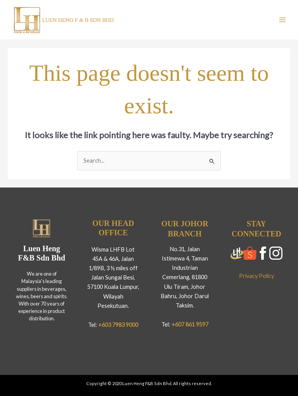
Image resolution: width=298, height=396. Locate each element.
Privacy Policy (256, 276)
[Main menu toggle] (282, 20)
